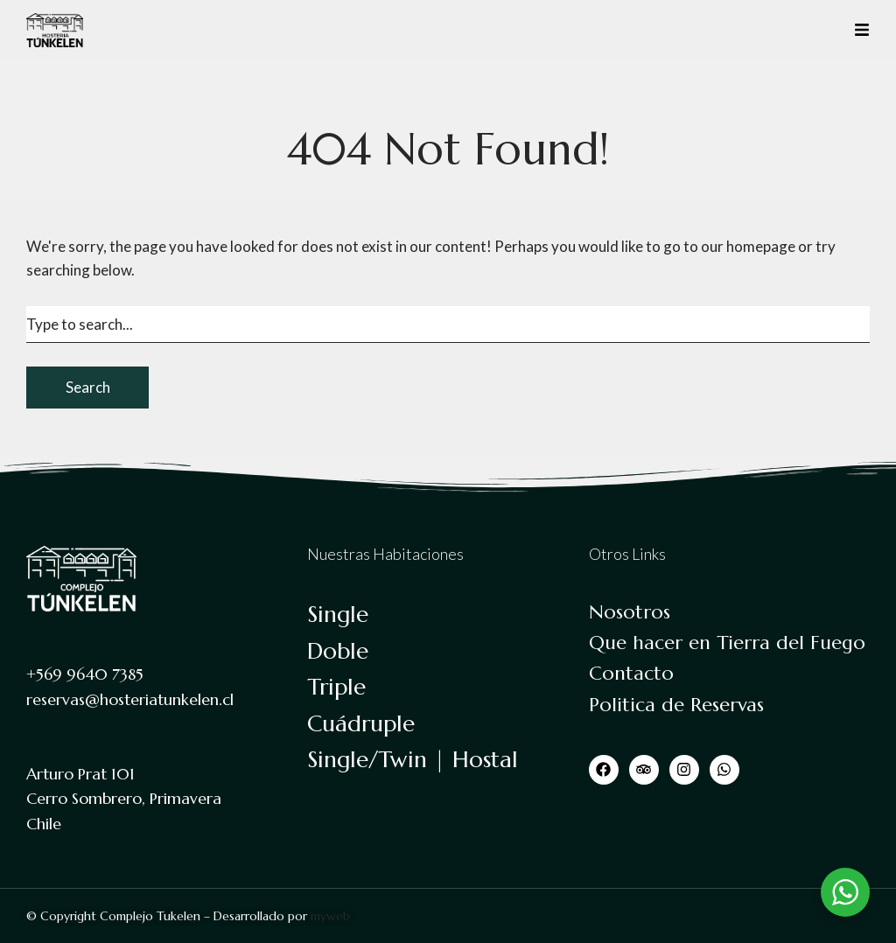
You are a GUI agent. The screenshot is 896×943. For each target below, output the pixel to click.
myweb (330, 916)
